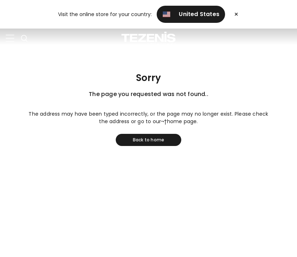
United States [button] (191, 14)
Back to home (148, 140)
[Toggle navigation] (10, 38)
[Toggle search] (24, 38)
